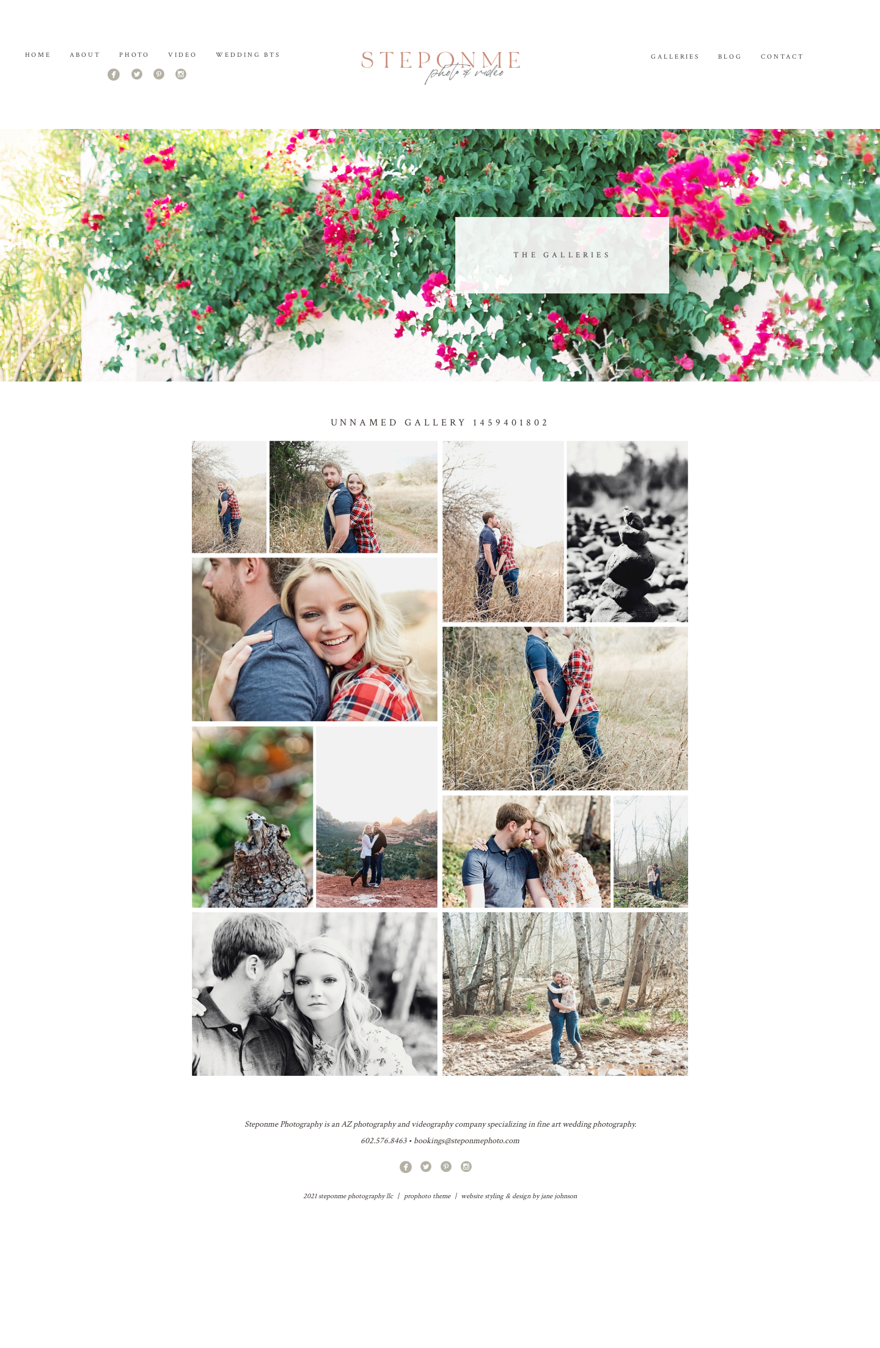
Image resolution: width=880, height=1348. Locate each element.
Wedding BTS (248, 55)
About (85, 55)
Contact (782, 57)
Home (38, 55)
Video (182, 55)
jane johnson (559, 1196)
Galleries (675, 57)
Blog (730, 57)
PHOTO (134, 55)
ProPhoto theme (427, 1196)
